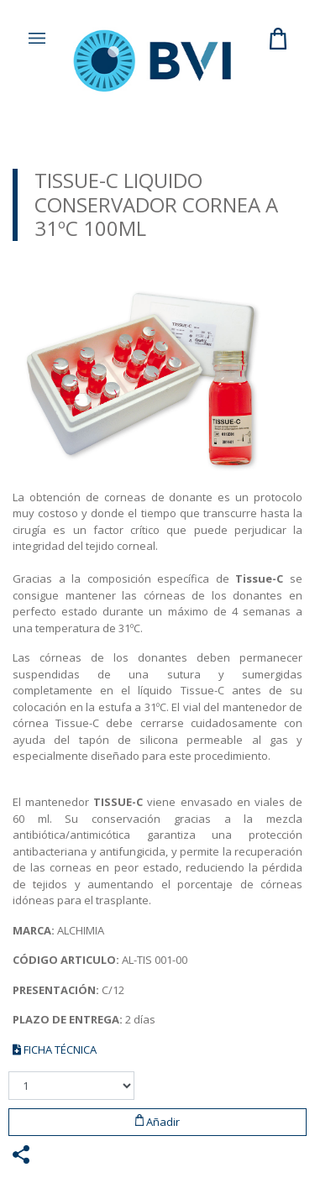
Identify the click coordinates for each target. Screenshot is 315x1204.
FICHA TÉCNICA (55, 1049)
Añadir (158, 1121)
